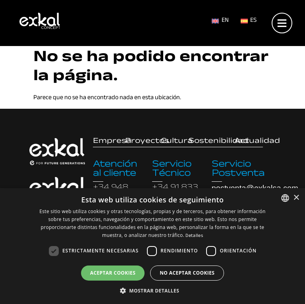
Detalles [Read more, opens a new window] (194, 236)
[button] (152, 290)
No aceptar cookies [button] (187, 272)
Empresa (112, 141)
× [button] (296, 198)
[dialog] (152, 246)
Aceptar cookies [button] (112, 272)
